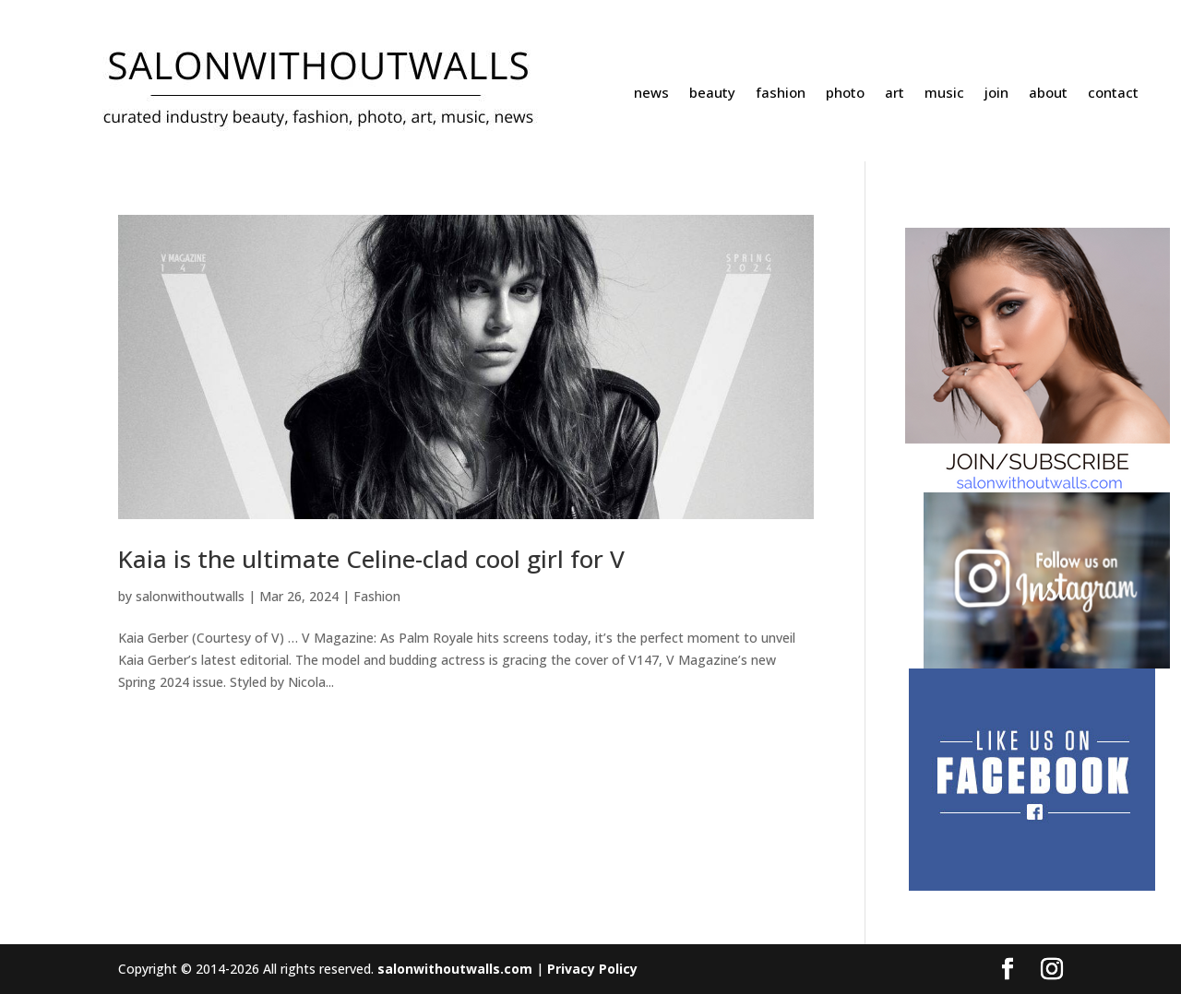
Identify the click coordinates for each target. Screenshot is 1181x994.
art (894, 93)
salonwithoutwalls (190, 596)
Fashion (376, 596)
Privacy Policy (592, 968)
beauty (712, 93)
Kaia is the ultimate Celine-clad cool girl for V (371, 558)
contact (1113, 93)
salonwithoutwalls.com (454, 968)
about (1048, 93)
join (996, 93)
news (651, 93)
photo (845, 93)
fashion (780, 93)
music (944, 93)
